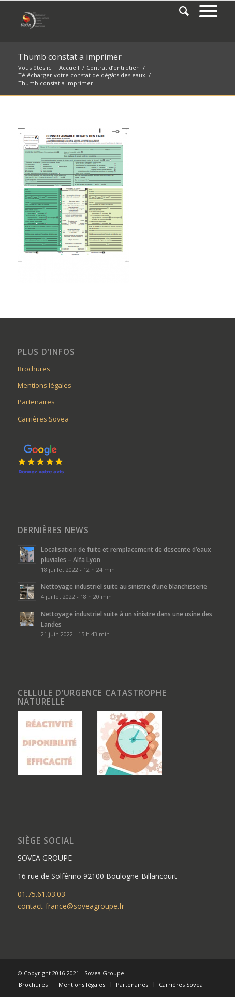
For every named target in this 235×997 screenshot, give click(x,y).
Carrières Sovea (43, 419)
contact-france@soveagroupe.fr (71, 906)
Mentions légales (44, 385)
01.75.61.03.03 (41, 894)
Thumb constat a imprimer (70, 57)
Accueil (69, 67)
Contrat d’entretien (113, 67)
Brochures (34, 368)
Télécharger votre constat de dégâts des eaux (81, 75)
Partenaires (36, 402)
